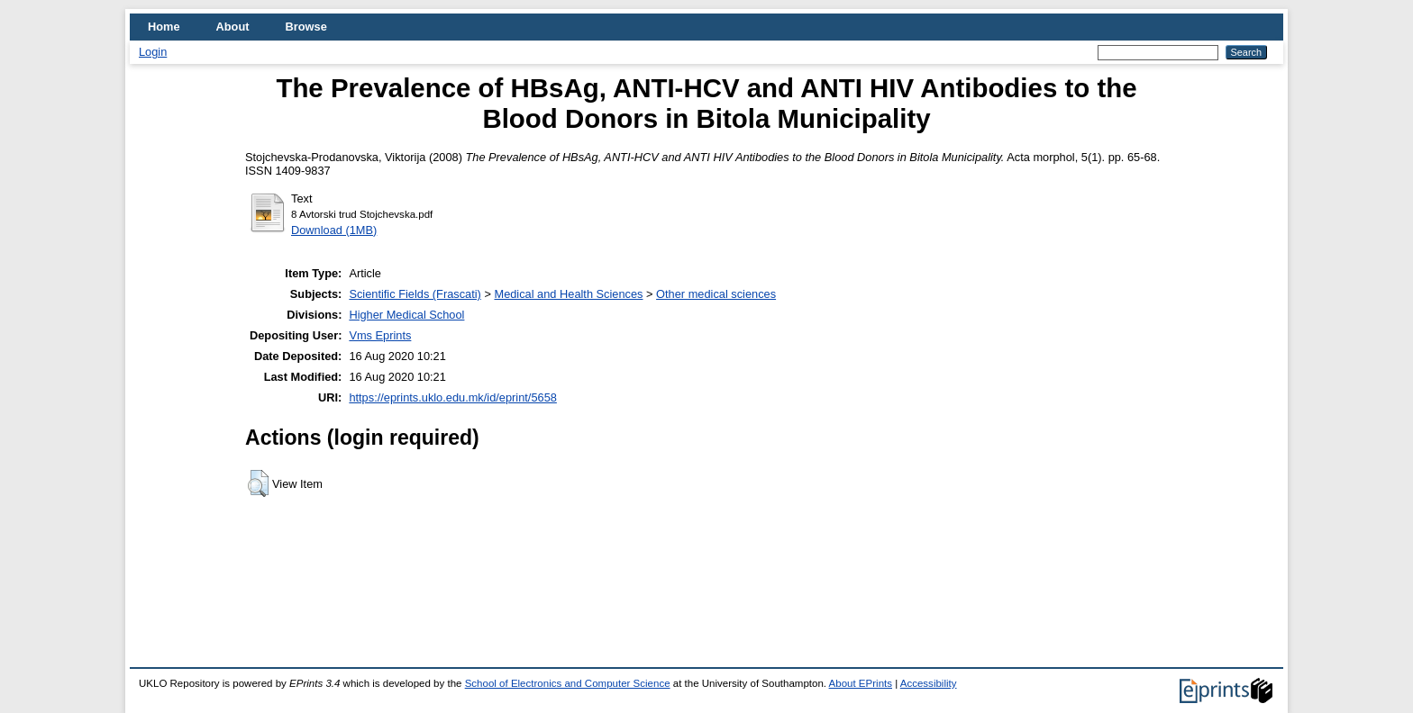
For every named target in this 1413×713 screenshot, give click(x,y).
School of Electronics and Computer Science (567, 683)
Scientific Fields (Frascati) (414, 294)
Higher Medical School (406, 314)
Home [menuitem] (164, 26)
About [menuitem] (233, 26)
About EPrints (860, 683)
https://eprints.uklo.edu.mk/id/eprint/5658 (452, 397)
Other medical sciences (716, 294)
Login (153, 52)
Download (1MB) (334, 230)
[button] (258, 483)
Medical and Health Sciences (568, 294)
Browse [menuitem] (306, 26)
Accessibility (928, 683)
